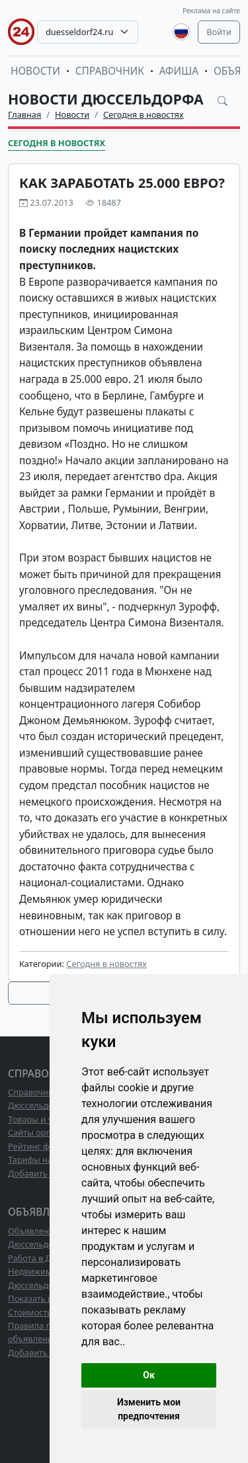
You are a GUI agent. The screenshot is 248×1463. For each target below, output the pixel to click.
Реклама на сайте (211, 10)
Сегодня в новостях (143, 114)
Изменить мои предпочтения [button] (149, 1409)
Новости (35, 71)
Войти (218, 32)
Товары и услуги (41, 1119)
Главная (24, 114)
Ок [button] (149, 1375)
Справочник (109, 71)
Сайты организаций (48, 1132)
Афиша (178, 71)
